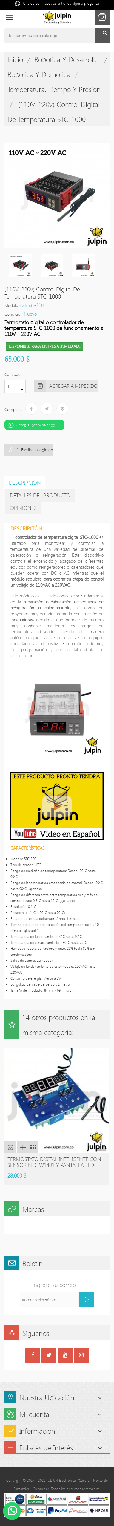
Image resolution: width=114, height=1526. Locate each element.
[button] (102, 17)
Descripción (25, 482)
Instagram (81, 1356)
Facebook (32, 1356)
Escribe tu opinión (36, 449)
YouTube (65, 1356)
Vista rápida (21, 1147)
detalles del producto (40, 495)
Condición (13, 314)
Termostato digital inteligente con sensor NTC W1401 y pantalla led (54, 1162)
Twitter (49, 1356)
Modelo (11, 305)
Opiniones (23, 507)
